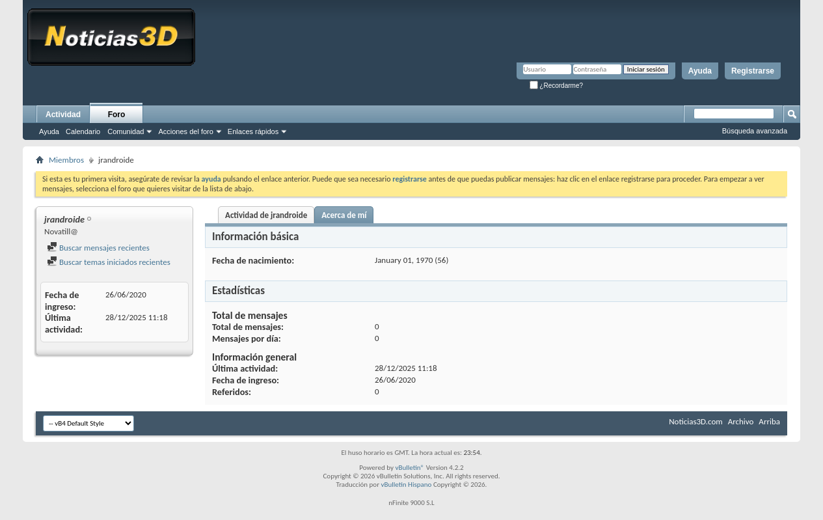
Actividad (63, 114)
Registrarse (752, 70)
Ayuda (700, 70)
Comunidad (125, 131)
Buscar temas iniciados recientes (108, 262)
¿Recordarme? (556, 85)
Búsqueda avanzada (754, 131)
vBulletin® (409, 467)
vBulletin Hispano (406, 484)
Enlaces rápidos (253, 131)
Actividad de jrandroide (266, 215)
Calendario (83, 131)
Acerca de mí (343, 215)
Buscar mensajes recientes (98, 248)
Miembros (66, 160)
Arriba (769, 421)
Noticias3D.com (695, 421)
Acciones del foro (185, 131)
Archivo (741, 421)
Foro (117, 114)
